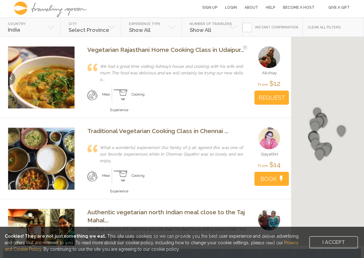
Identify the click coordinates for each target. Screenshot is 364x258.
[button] (315, 127)
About (251, 7)
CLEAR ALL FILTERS (324, 27)
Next (70, 75)
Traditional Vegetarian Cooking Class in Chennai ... (157, 130)
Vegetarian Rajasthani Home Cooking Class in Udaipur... (165, 49)
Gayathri (269, 153)
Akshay (269, 72)
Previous (11, 75)
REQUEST (272, 97)
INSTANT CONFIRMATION (276, 27)
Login (231, 7)
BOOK (271, 179)
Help (270, 7)
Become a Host (299, 7)
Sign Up (210, 7)
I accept (333, 242)
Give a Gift (339, 7)
